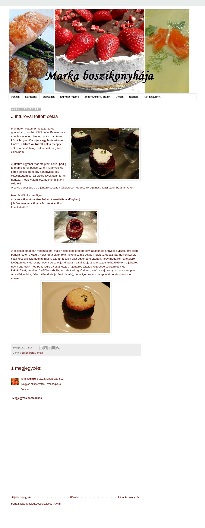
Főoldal (15, 96)
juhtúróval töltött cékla (36, 144)
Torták (119, 96)
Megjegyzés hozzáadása (27, 398)
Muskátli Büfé (29, 378)
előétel (40, 352)
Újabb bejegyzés (21, 497)
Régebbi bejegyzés (128, 497)
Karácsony (31, 96)
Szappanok (48, 96)
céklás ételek (28, 352)
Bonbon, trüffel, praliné (97, 96)
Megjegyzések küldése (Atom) (43, 503)
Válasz (25, 389)
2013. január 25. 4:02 (51, 378)
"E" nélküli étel (152, 96)
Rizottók (133, 96)
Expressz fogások (69, 96)
